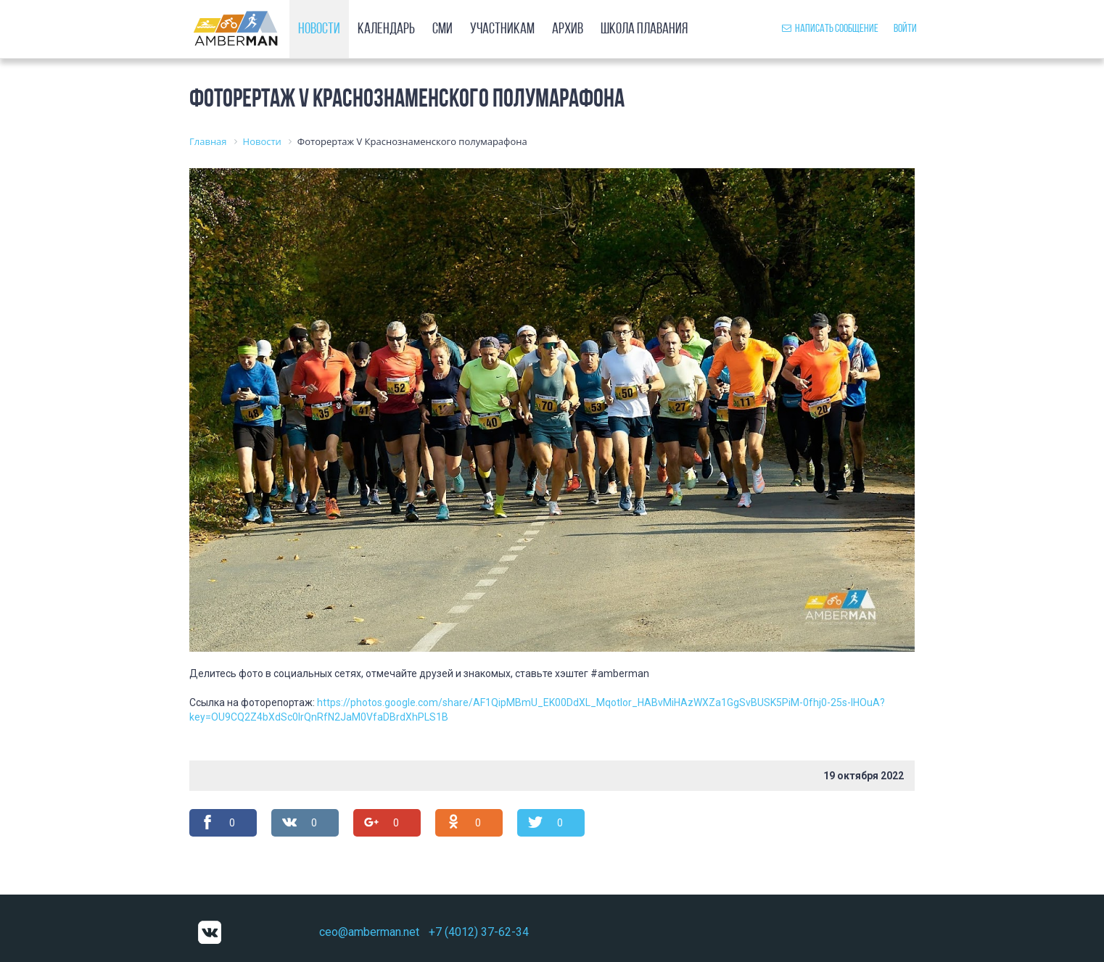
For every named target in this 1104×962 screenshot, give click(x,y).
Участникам (502, 29)
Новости (319, 29)
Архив (567, 29)
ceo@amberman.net (369, 932)
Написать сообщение (830, 29)
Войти (905, 29)
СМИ (442, 29)
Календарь (386, 29)
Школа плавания (644, 29)
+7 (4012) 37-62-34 (479, 932)
